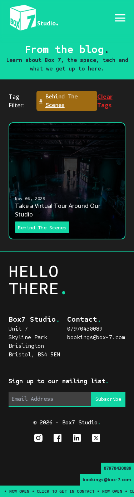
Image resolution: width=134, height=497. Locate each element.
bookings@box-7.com (107, 480)
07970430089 (117, 468)
